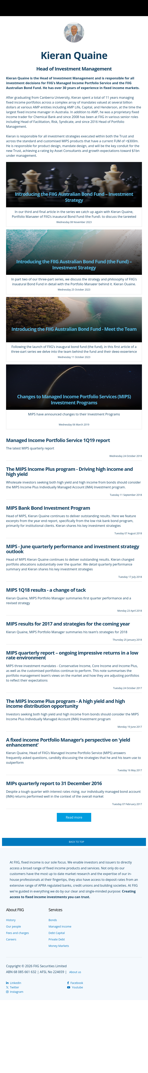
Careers (11, 939)
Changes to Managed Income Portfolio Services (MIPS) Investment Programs (74, 399)
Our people (13, 926)
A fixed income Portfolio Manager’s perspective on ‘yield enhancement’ (68, 742)
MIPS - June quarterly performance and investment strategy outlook (72, 549)
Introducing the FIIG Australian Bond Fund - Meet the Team (74, 329)
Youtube (75, 987)
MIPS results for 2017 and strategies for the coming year (68, 623)
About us (75, 972)
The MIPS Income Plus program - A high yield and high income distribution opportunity (65, 703)
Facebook (75, 983)
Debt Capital (57, 933)
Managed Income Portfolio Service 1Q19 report (58, 440)
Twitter (12, 987)
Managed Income (60, 926)
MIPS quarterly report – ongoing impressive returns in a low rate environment (72, 655)
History (11, 920)
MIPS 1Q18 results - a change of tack (46, 589)
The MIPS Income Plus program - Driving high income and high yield (69, 471)
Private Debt (57, 939)
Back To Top (76, 842)
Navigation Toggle (142, 8)
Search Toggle (130, 8)
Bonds (53, 920)
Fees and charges (17, 933)
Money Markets (59, 946)
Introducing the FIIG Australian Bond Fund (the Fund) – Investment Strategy (74, 264)
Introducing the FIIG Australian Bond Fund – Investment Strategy (74, 197)
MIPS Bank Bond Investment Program (48, 507)
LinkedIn (13, 983)
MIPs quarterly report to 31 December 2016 (54, 783)
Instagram (14, 992)
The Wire (23, 8)
